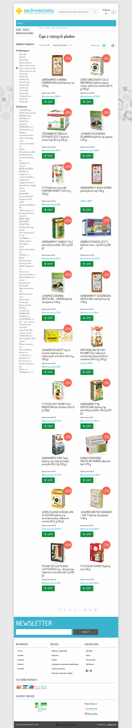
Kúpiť (50, 101)
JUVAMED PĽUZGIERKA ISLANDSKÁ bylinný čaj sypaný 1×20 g (96, 137)
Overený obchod (58, 669)
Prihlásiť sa (106, 12)
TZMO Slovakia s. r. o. (27, 210)
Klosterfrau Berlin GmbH (25, 200)
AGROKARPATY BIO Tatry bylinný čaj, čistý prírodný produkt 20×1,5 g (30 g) (55, 461)
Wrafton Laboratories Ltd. (27, 250)
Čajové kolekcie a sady (27, 71)
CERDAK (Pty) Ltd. (26, 336)
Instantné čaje (24, 82)
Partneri (20, 664)
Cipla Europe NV (25, 333)
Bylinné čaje (23, 60)
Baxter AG (23, 124)
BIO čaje (22, 57)
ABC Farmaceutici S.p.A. (25, 295)
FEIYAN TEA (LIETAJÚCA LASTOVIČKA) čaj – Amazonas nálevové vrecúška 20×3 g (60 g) (58, 570)
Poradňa (20, 669)
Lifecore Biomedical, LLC (26, 144)
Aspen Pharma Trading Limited (27, 186)
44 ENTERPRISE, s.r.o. (27, 319)
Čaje (47, 28)
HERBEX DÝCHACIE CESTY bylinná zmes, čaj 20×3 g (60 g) (95, 245)
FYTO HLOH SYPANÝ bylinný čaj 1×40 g (95, 567)
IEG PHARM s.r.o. (25, 238)
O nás (19, 651)
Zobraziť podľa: (44, 45)
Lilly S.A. (22, 166)
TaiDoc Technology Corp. (26, 139)
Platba (54, 660)
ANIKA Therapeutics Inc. (26, 267)
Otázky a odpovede (59, 651)
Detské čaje (23, 76)
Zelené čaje (23, 99)
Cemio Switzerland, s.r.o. (26, 158)
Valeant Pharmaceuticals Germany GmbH (25, 260)
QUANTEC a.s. (24, 121)
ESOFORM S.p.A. (25, 110)
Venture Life (23, 271)
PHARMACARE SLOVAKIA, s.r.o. (24, 314)
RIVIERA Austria (25, 115)
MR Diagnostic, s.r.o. (26, 372)
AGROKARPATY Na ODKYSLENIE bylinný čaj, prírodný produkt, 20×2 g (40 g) (95, 408)
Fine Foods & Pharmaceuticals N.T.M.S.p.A (25, 305)
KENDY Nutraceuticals (27, 113)
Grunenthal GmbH (26, 135)
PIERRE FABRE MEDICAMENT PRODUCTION (24, 221)
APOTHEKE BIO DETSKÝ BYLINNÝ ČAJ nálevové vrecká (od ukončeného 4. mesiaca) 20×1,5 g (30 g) (94, 354)
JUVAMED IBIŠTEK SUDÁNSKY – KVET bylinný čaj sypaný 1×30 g (96, 515)
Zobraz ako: (95, 45)
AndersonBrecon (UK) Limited (27, 339)
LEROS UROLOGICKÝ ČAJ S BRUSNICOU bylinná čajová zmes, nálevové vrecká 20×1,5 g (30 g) (96, 84)
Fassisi (21, 246)
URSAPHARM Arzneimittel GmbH (26, 195)
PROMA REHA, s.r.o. (26, 127)
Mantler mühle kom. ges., (26, 365)
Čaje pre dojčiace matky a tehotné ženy (27, 64)
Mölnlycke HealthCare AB (27, 206)
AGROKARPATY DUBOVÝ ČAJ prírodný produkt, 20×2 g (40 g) (57, 245)
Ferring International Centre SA (26, 214)
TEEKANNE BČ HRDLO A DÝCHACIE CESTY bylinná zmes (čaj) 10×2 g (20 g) (55, 137)
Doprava (55, 655)
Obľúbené (90, 664)
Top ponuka (90, 660)
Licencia (20, 660)
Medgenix (22, 132)
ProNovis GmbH (25, 241)
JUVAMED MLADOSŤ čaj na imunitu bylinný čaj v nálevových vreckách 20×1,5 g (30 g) (58, 354)
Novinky (89, 651)
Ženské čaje (23, 101)
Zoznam (113, 45)
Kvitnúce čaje (24, 85)
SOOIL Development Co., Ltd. (26, 234)
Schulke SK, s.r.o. (25, 355)
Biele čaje (22, 54)
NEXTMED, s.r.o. (24, 118)
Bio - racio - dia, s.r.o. (27, 322)
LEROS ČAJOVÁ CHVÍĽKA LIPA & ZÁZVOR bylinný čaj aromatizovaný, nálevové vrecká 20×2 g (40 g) (57, 516)
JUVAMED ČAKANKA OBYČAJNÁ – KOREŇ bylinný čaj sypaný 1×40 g (57, 299)
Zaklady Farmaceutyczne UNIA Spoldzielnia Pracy (27, 152)
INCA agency (24, 244)
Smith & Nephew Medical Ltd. (25, 351)
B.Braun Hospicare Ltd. (26, 345)
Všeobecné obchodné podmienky (65, 664)
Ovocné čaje (23, 90)
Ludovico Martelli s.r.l (27, 177)
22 (95, 610)
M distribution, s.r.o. (26, 129)
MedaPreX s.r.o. (24, 163)
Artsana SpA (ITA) (26, 330)
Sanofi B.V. (23, 327)
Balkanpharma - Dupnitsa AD (25, 284)
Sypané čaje (23, 93)
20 (85, 610)
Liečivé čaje (23, 87)
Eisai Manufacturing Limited (26, 228)
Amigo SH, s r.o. (25, 174)
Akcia (88, 655)
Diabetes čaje (24, 79)
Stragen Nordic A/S (26, 182)
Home (41, 28)
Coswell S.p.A (24, 310)
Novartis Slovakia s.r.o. (27, 274)
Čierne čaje (23, 74)
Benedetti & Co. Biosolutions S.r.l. (25, 359)
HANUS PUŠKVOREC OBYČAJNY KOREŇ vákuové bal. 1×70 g (95, 461)
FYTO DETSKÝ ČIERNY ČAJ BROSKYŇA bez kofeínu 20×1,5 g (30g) (58, 407)
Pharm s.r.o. (23, 369)
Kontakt (20, 655)
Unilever (22, 191)
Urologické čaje (25, 96)
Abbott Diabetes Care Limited (27, 278)
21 (90, 610)
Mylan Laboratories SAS (26, 289)
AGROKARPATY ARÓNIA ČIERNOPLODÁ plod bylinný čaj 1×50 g (58, 82)
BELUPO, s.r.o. (24, 255)
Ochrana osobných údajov (62, 673)
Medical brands (24, 324)
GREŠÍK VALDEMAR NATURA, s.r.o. (26, 170)
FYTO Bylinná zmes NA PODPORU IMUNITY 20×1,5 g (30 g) (56, 191)
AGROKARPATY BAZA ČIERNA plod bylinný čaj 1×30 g (96, 189)
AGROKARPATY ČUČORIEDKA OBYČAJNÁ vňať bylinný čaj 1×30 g (95, 299)
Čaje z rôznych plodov (27, 68)
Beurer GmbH (24, 299)
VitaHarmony (24, 180)
